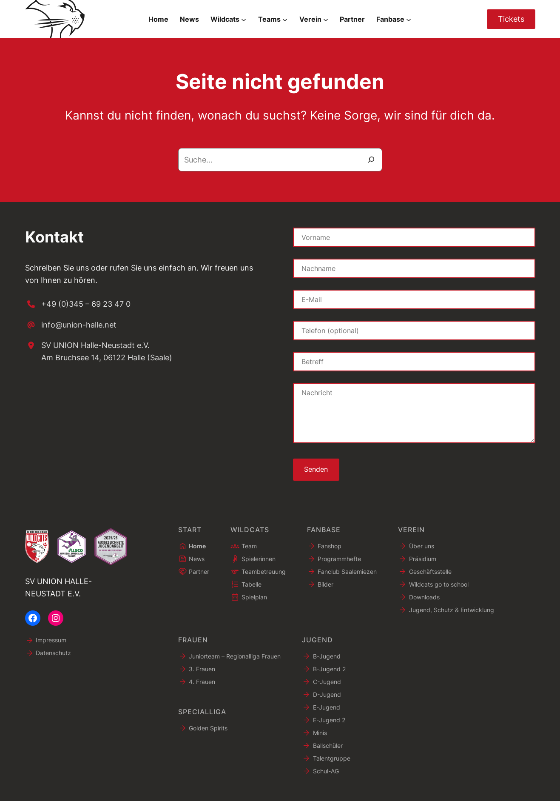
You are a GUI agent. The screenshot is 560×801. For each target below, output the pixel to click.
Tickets (511, 18)
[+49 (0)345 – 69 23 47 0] (78, 304)
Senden (316, 469)
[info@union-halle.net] (71, 325)
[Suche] (371, 159)
